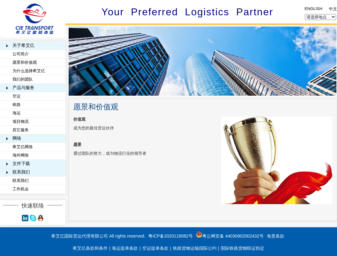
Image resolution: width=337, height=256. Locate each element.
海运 (16, 113)
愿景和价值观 (24, 62)
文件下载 (21, 163)
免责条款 (275, 235)
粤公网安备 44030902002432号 (230, 235)
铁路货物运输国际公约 (195, 248)
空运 (16, 96)
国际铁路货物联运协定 (242, 248)
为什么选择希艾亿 (28, 70)
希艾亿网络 (22, 146)
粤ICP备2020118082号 (170, 235)
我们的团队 (22, 79)
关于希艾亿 (23, 45)
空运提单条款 (155, 248)
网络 (16, 138)
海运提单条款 (125, 248)
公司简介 (20, 54)
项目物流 (20, 121)
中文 (333, 9)
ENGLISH (313, 8)
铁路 (16, 104)
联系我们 (21, 171)
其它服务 (20, 130)
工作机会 (20, 189)
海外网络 (20, 155)
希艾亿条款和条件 (90, 248)
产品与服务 (23, 87)
